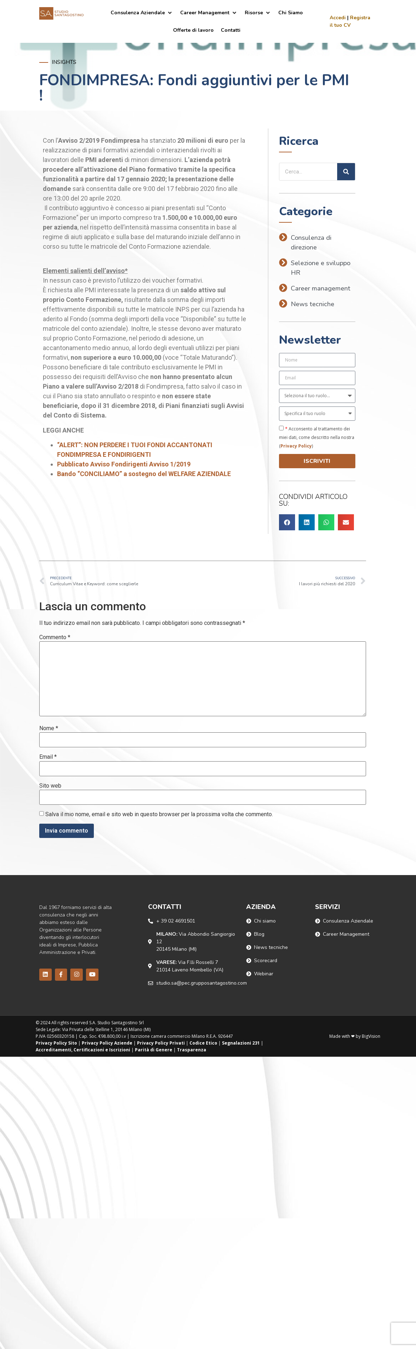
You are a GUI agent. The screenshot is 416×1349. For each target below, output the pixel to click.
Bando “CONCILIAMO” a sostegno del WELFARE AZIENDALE (144, 474)
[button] (287, 522)
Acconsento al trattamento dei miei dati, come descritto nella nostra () (316, 437)
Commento (54, 637)
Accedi (338, 17)
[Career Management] (209, 12)
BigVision (371, 1036)
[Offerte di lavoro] (193, 30)
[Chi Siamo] (290, 12)
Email (48, 757)
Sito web (50, 786)
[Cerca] (346, 171)
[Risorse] (258, 12)
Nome (48, 728)
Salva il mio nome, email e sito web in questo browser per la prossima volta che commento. (159, 814)
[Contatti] (230, 30)
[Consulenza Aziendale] (141, 12)
